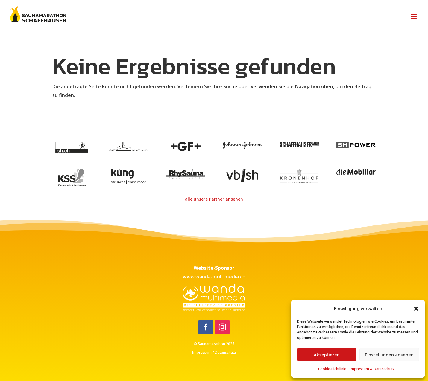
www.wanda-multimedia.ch (214, 276)
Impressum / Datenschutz (214, 352)
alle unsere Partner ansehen (214, 199)
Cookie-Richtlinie (332, 368)
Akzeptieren (327, 355)
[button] (416, 309)
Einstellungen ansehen (389, 355)
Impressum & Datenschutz (372, 368)
